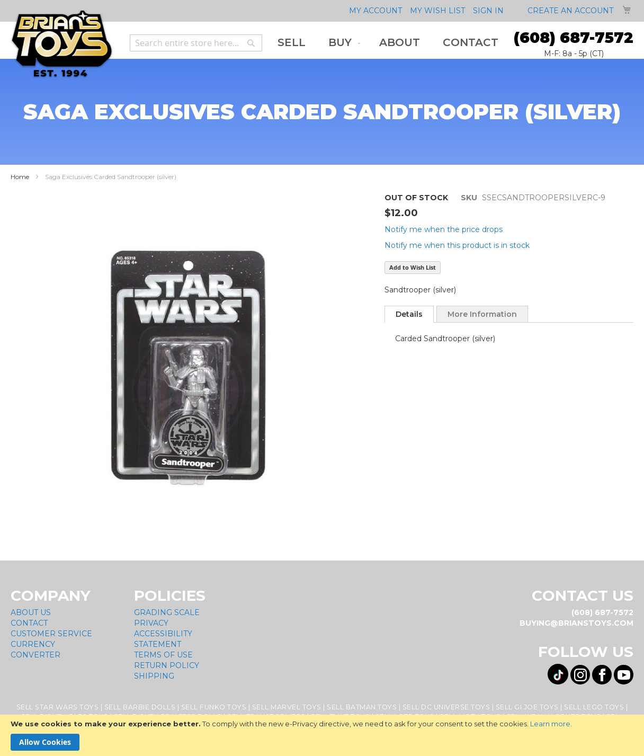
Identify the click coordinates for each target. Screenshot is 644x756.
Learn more (550, 723)
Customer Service (51, 633)
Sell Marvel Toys (286, 707)
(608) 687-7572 (573, 38)
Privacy (151, 623)
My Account (375, 10)
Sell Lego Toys (594, 707)
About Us (31, 612)
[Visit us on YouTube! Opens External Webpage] (623, 674)
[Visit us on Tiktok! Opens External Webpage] (558, 674)
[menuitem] (291, 43)
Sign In (488, 10)
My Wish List (437, 10)
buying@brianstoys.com (576, 623)
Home (20, 177)
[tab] (409, 314)
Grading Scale (167, 612)
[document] (322, 735)
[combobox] (196, 42)
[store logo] (62, 44)
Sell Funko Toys (214, 707)
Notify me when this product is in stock (457, 245)
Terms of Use (163, 655)
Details (409, 314)
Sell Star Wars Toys (57, 707)
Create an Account (570, 10)
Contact (29, 623)
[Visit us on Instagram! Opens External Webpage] (580, 674)
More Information (482, 314)
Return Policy (166, 665)
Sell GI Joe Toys (527, 707)
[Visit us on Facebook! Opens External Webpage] (602, 674)
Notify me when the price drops (443, 229)
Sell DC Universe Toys (446, 707)
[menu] (388, 43)
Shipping (154, 676)
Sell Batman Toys (362, 707)
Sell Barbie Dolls (140, 707)
